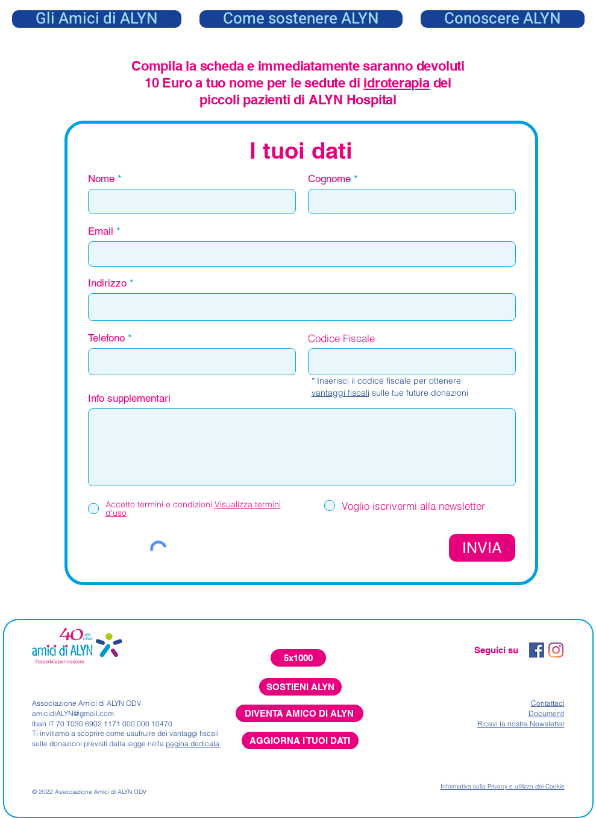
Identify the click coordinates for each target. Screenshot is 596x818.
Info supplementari (129, 398)
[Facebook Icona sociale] (536, 650)
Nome (101, 179)
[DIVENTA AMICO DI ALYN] (299, 713)
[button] (503, 19)
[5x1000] (298, 658)
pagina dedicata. (193, 743)
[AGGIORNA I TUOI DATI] (300, 740)
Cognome (329, 179)
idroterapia (396, 82)
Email (100, 231)
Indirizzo (107, 283)
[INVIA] (482, 548)
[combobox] (302, 307)
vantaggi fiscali (340, 392)
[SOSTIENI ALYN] (300, 687)
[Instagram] (555, 650)
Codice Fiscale (341, 338)
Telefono (106, 338)
